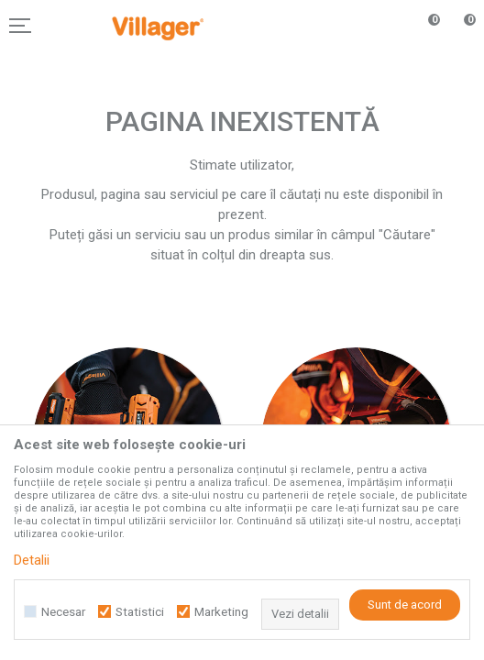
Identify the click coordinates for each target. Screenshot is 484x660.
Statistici (140, 612)
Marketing (221, 612)
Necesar (63, 612)
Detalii (32, 560)
